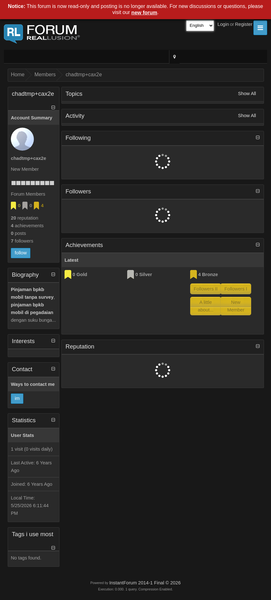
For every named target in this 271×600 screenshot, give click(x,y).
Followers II (206, 288)
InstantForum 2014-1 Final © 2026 (145, 582)
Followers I (235, 288)
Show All (247, 93)
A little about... (205, 306)
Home (18, 74)
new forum (144, 12)
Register (243, 24)
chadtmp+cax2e (84, 74)
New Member (235, 306)
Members (45, 74)
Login (223, 24)
